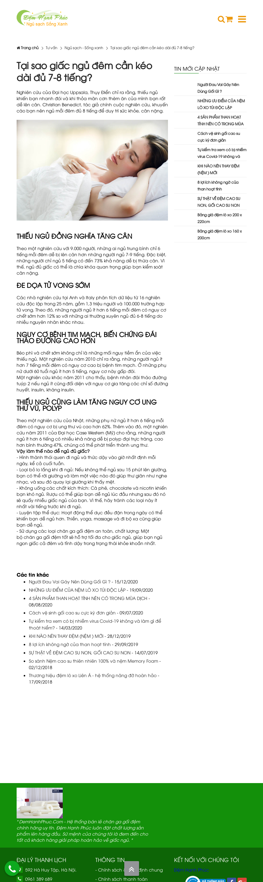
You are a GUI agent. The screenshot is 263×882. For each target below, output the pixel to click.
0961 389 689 (38, 879)
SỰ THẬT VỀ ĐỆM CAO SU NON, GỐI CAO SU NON (79, 652)
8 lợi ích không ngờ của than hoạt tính (70, 644)
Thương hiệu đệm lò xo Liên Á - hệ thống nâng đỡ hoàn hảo (93, 675)
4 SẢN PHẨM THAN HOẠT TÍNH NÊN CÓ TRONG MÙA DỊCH (88, 598)
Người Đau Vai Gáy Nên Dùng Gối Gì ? (69, 581)
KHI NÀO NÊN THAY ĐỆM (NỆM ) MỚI (66, 636)
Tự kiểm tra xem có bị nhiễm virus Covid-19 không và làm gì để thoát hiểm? (221, 156)
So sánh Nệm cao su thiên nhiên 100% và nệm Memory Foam (93, 661)
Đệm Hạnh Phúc (191, 869)
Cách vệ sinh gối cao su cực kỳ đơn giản (72, 612)
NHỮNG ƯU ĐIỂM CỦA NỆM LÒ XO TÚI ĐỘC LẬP (77, 590)
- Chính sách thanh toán (121, 879)
